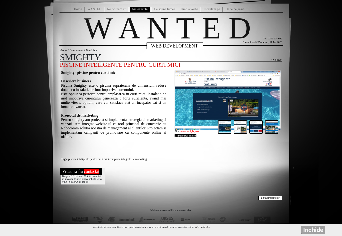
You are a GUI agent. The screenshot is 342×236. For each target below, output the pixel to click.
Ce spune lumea (164, 9)
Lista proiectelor (270, 197)
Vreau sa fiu (80, 171)
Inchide (313, 230)
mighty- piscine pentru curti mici (90, 73)
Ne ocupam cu (116, 9)
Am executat (140, 9)
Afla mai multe (202, 227)
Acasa (63, 49)
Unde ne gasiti (235, 9)
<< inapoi (276, 59)
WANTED (94, 9)
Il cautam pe (212, 9)
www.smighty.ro (189, 131)
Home (78, 9)
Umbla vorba (189, 9)
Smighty (90, 49)
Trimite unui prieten (185, 135)
